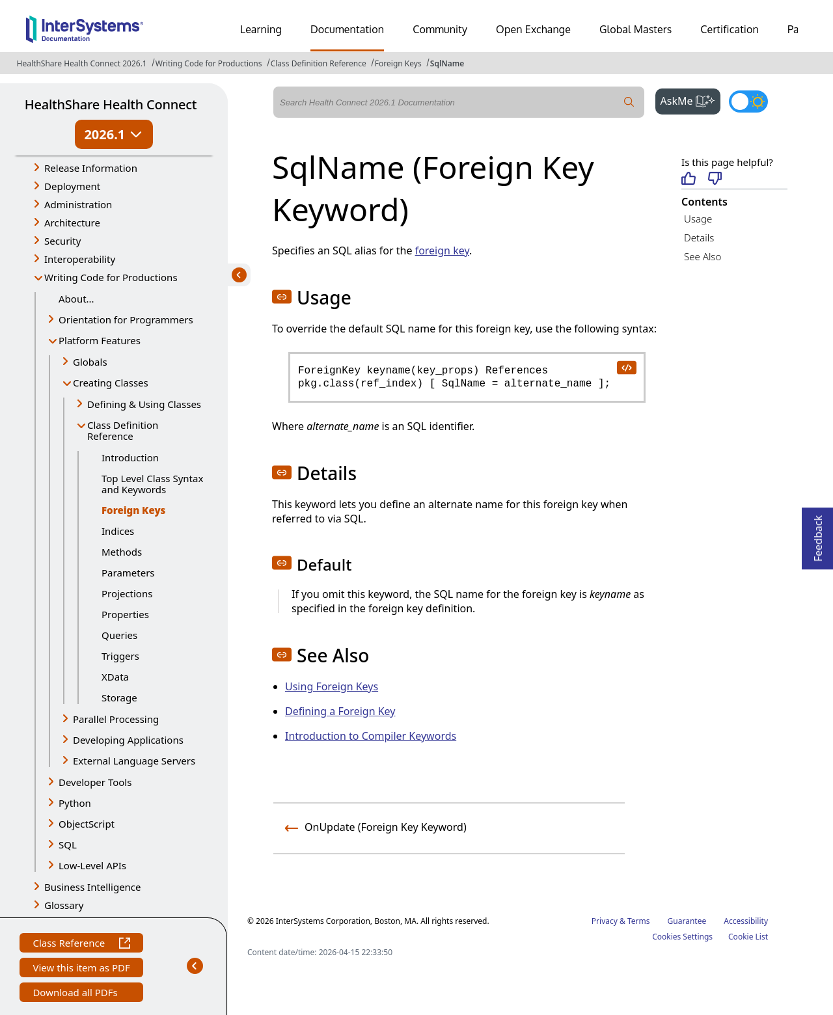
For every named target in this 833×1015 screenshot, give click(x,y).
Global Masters (635, 29)
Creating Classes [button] (110, 382)
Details (699, 237)
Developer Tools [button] (95, 782)
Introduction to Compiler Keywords (370, 736)
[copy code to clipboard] (626, 367)
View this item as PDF (81, 969)
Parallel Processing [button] (116, 718)
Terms (638, 921)
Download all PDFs (76, 994)
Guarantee (687, 921)
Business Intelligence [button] (92, 886)
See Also (702, 256)
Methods (122, 551)
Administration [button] (78, 204)
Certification (729, 29)
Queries (119, 635)
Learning (261, 29)
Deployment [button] (72, 186)
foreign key (442, 250)
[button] (282, 296)
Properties (125, 614)
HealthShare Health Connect (111, 104)
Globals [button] (90, 361)
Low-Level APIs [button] (92, 865)
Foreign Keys (398, 63)
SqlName (447, 63)
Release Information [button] (90, 167)
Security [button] (62, 240)
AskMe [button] (691, 99)
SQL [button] (68, 844)
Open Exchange (533, 29)
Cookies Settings (682, 936)
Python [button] (75, 802)
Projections (127, 593)
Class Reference (81, 944)
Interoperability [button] (79, 258)
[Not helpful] (715, 179)
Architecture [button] (72, 222)
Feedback (818, 535)
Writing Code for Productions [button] (111, 277)
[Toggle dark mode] (748, 101)
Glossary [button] (64, 905)
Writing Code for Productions (209, 63)
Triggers (120, 655)
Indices (118, 530)
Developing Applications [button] (128, 739)
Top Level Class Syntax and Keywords (152, 484)
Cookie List (748, 936)
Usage (698, 218)
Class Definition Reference (318, 63)
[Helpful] (688, 179)
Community (440, 29)
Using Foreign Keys (331, 686)
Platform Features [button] (100, 340)
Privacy (605, 921)
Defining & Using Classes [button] (144, 404)
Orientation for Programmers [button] (126, 319)
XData (115, 676)
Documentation (347, 29)
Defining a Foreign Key (340, 711)
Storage (119, 697)
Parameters (128, 572)
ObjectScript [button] (87, 823)
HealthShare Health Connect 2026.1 (82, 63)
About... (76, 298)
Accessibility (746, 921)
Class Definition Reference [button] (122, 430)
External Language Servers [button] (134, 760)
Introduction (130, 457)
